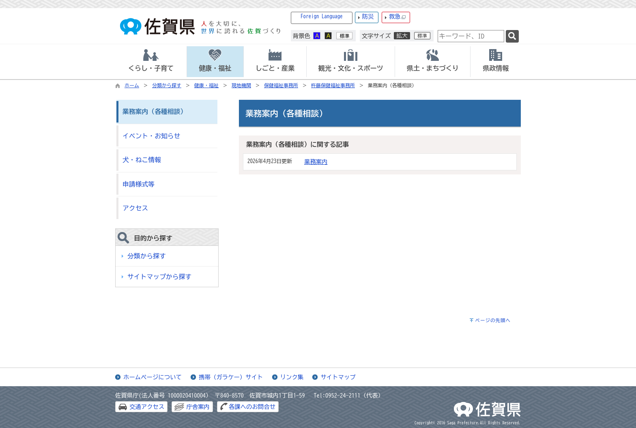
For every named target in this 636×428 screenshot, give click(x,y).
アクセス (135, 208)
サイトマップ (337, 377)
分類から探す (166, 85)
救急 (397, 16)
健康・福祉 (206, 85)
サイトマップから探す (159, 276)
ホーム (132, 85)
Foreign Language (322, 16)
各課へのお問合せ (252, 407)
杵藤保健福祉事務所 (333, 85)
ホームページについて (152, 377)
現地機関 (241, 85)
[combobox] (471, 36)
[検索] (512, 36)
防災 (368, 16)
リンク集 (292, 377)
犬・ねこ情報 (141, 160)
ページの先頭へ (493, 320)
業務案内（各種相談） (154, 111)
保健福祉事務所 (281, 85)
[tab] (151, 61)
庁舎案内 (198, 407)
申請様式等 (138, 184)
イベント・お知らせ (151, 136)
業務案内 (316, 162)
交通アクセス (146, 407)
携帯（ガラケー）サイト (231, 377)
